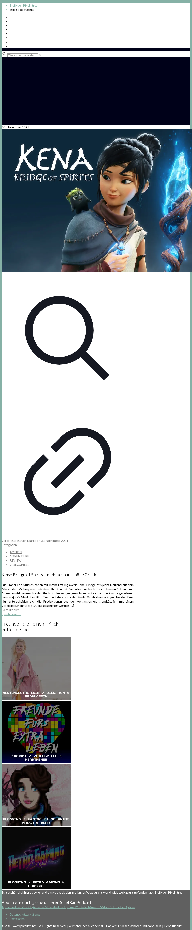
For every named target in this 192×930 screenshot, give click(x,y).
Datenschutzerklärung (25, 914)
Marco (31, 540)
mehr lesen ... (12, 614)
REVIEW (15, 560)
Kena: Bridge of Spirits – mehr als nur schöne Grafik (49, 574)
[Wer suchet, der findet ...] (22, 55)
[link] (40, 55)
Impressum (17, 918)
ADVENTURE (19, 556)
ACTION (16, 552)
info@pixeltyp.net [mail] (22, 9)
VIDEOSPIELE (19, 564)
